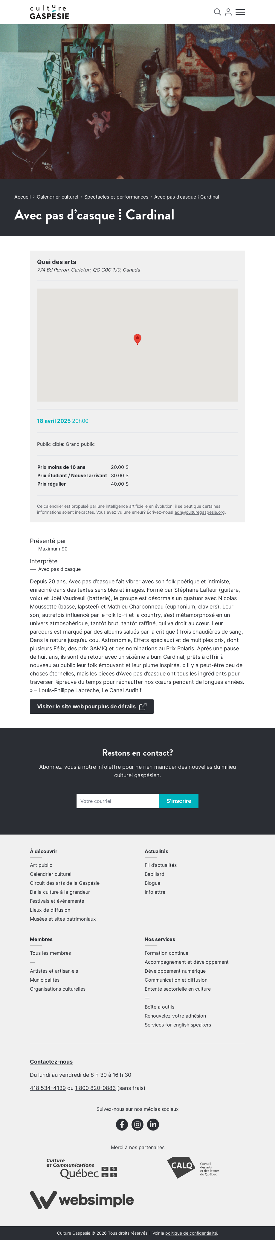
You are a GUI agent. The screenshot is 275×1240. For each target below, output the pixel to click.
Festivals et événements (57, 901)
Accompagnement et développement (187, 962)
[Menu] (240, 12)
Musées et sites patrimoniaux (63, 919)
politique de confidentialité (191, 1233)
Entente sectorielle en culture (178, 989)
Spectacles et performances (116, 197)
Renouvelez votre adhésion (175, 1016)
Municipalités (44, 980)
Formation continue (166, 953)
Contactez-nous (51, 1062)
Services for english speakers (178, 1025)
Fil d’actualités (161, 865)
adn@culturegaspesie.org (200, 512)
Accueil (22, 197)
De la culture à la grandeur (60, 892)
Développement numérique (175, 971)
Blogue (152, 883)
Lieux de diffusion (50, 910)
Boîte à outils (159, 1007)
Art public (41, 865)
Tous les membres (50, 953)
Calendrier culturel (57, 197)
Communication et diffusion (176, 980)
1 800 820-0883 (95, 1088)
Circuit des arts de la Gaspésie (65, 883)
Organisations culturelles (57, 989)
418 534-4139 (48, 1088)
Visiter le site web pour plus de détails (91, 706)
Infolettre (155, 892)
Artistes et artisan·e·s (54, 971)
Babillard (154, 874)
